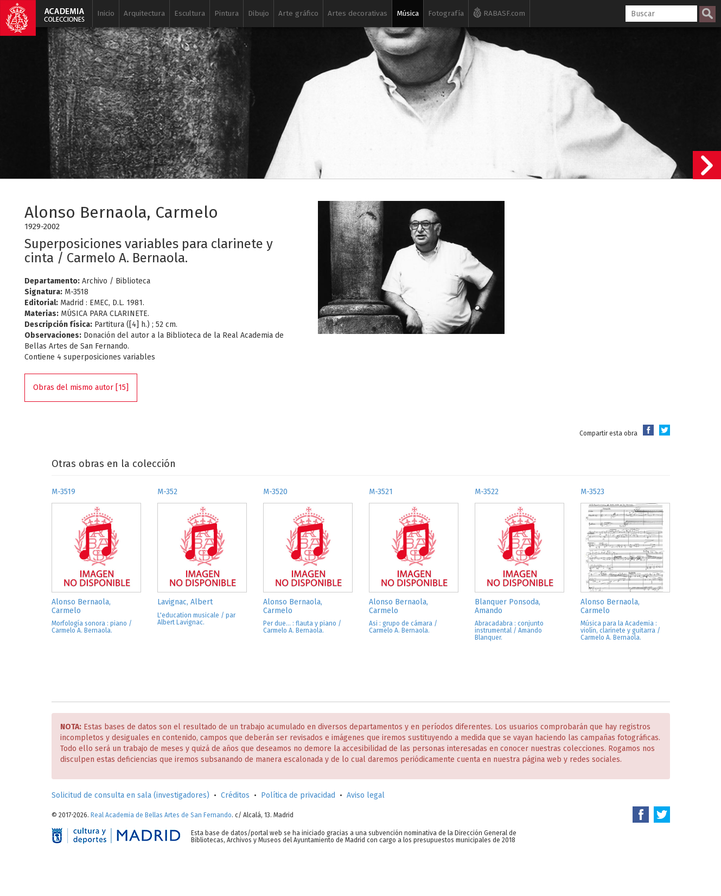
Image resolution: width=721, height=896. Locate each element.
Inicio (105, 13)
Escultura (189, 13)
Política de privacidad (298, 795)
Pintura (226, 13)
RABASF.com (499, 12)
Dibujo (258, 13)
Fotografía (446, 13)
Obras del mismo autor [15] (81, 387)
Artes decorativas (357, 13)
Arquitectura (144, 13)
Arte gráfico (298, 13)
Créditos (235, 795)
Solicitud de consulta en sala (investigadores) (130, 795)
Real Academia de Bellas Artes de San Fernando (161, 815)
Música (408, 13)
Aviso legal (366, 795)
